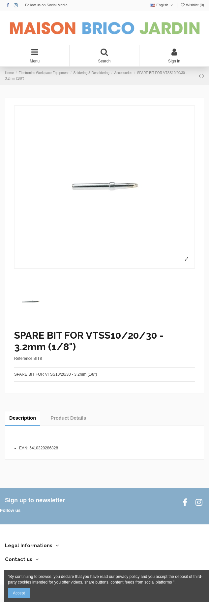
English (162, 5)
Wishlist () (192, 5)
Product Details (68, 418)
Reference (23, 358)
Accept (19, 593)
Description (22, 418)
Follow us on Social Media (46, 5)
